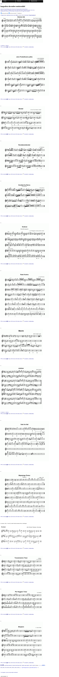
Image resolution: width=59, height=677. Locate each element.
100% (13, 667)
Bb (20, 15)
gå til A (31, 665)
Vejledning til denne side (11, 15)
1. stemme (7, 45)
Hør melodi (3, 99)
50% (1, 667)
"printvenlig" (26, 15)
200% (18, 667)
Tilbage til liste (3, 15)
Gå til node (13, 99)
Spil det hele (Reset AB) (17, 665)
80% (8, 667)
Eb (22, 15)
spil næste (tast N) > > (34, 667)
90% (10, 667)
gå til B (34, 665)
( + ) (39, 665)
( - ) (41, 665)
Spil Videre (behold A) (8, 665)
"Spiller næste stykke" (25, 665)
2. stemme (2, 45)
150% (16, 667)
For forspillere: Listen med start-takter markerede (9, 672)
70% (6, 667)
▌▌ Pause (8, 99)
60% (3, 667)
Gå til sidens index (18, 99)
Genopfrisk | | (26, 99)
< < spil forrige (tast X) (24, 667)
